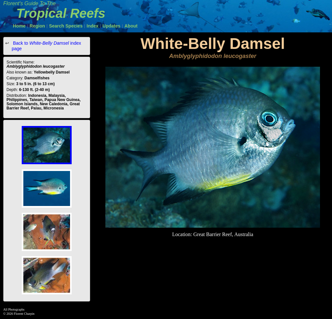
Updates (111, 25)
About (130, 25)
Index (93, 25)
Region (37, 25)
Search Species (66, 25)
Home (19, 25)
